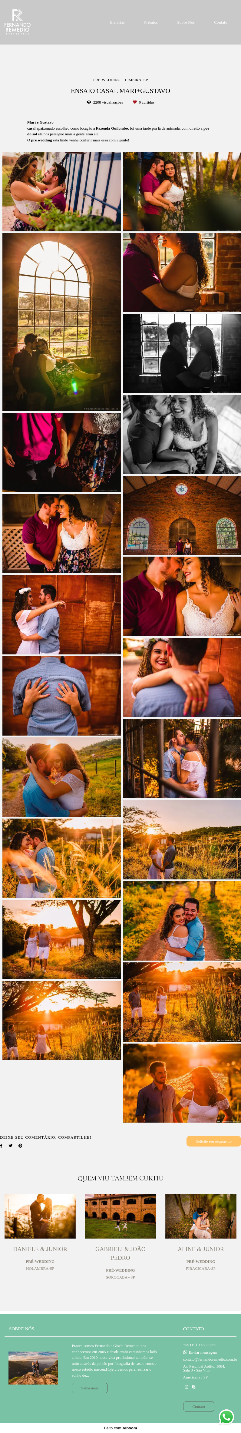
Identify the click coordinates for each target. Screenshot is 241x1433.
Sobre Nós (186, 22)
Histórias (117, 22)
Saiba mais (89, 1388)
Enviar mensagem (203, 1352)
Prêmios (151, 22)
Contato (220, 22)
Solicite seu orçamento (214, 1141)
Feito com (120, 1428)
